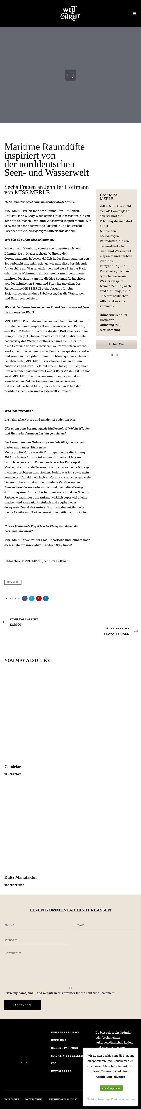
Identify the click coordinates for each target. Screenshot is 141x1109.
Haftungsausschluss (63, 1099)
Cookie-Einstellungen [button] (110, 1076)
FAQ (54, 1063)
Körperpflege (14, 884)
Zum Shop (116, 344)
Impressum (11, 1099)
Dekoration (12, 774)
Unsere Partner (64, 1048)
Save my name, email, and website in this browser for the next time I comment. (60, 993)
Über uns (58, 1040)
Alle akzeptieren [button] (111, 1088)
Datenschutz (34, 1099)
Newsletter (61, 1071)
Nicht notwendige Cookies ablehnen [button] (111, 1099)
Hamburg (13, 582)
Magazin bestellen (67, 1055)
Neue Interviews (65, 1032)
